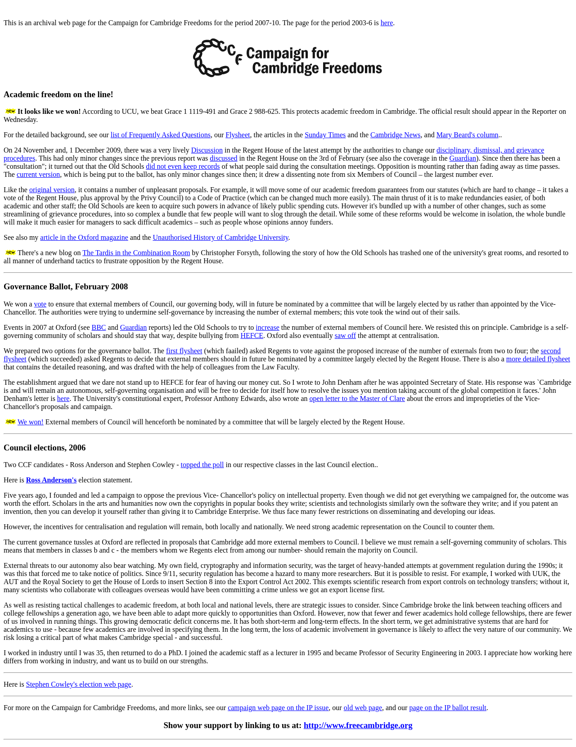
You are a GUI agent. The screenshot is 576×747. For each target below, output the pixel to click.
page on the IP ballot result (447, 707)
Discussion (207, 150)
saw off (345, 335)
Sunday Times (325, 135)
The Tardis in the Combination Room (136, 252)
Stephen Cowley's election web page (78, 684)
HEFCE (251, 335)
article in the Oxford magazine (84, 237)
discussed (223, 158)
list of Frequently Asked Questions (161, 135)
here (387, 23)
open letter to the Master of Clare (357, 398)
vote (40, 304)
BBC (99, 327)
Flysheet (237, 135)
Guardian (463, 158)
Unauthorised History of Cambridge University (220, 237)
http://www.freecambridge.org (358, 725)
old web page (363, 707)
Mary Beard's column (467, 135)
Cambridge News (395, 135)
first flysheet (184, 351)
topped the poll (202, 464)
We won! (31, 422)
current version (38, 174)
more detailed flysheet (538, 359)
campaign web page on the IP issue (278, 707)
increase (267, 327)
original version (52, 190)
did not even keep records (183, 166)
